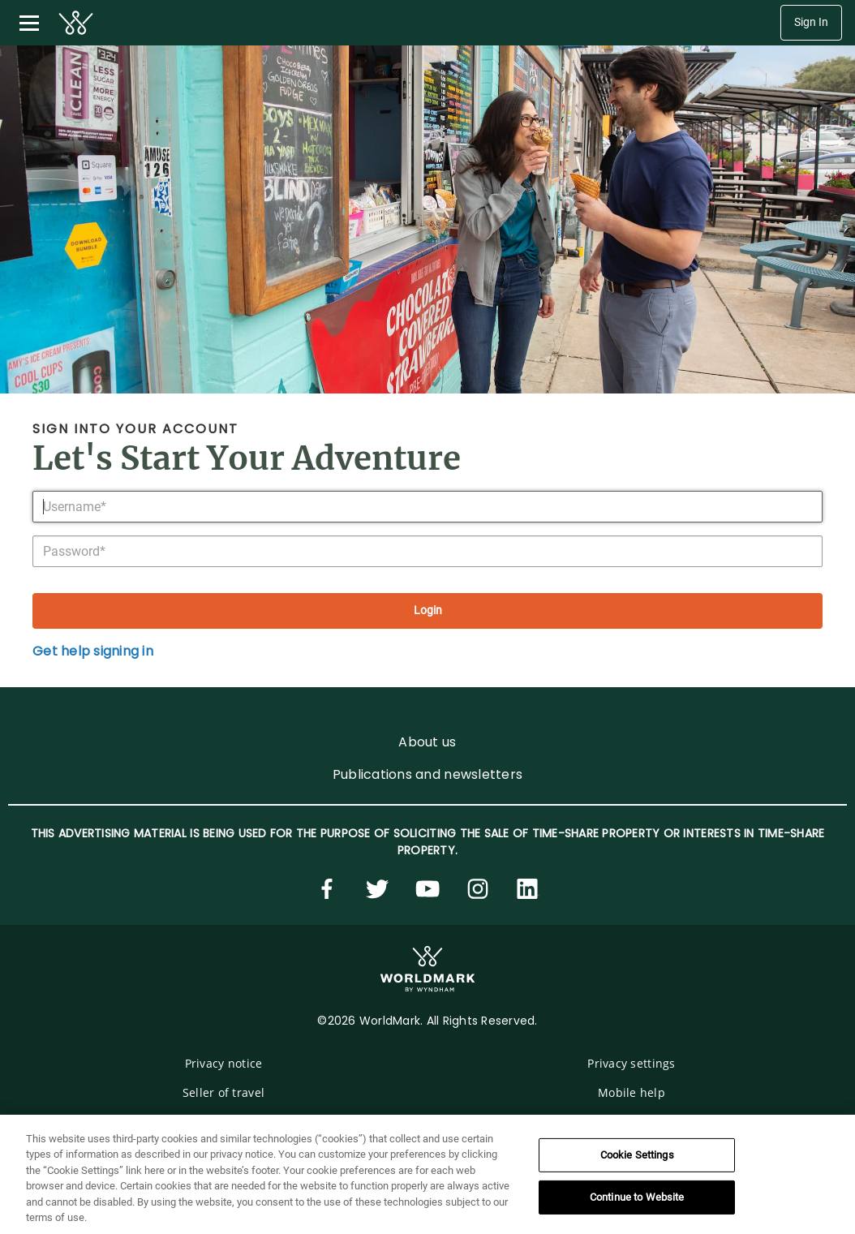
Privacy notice (224, 1063)
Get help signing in (92, 651)
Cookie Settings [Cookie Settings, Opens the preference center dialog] (637, 1155)
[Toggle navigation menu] (29, 22)
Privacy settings (631, 1063)
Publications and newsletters (427, 774)
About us (427, 742)
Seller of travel (223, 1092)
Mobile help (631, 1092)
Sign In (811, 22)
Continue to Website (637, 1197)
